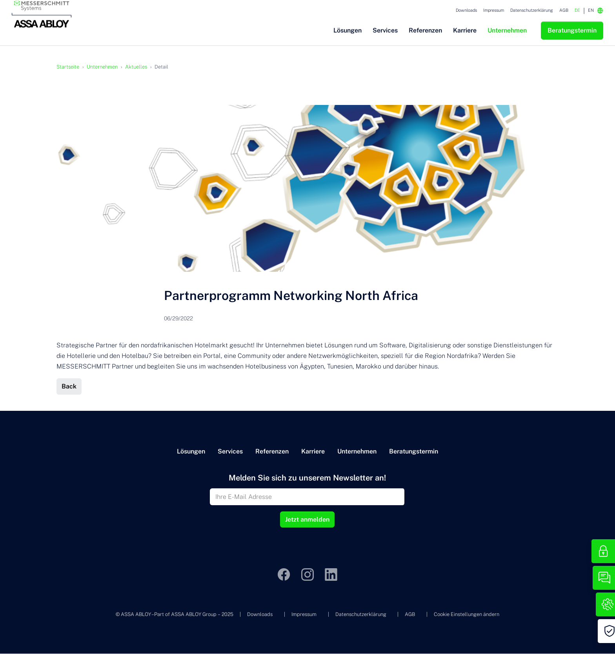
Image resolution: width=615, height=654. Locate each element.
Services (230, 451)
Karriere (313, 451)
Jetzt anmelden (307, 520)
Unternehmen (357, 451)
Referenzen (272, 451)
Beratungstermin (413, 451)
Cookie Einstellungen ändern (466, 615)
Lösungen (191, 451)
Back (69, 386)
